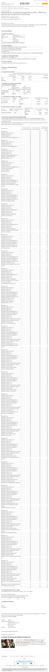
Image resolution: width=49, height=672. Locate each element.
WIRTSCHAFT (12, 6)
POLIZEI (34, 6)
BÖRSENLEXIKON (40, 0)
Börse (12, 8)
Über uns (37, 665)
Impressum (14, 665)
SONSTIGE (42, 6)
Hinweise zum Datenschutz (30, 665)
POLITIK (16, 6)
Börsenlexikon (4, 656)
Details (6, 670)
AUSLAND (31, 6)
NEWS (2, 6)
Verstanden (8, 670)
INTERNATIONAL (38, 6)
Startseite (9, 8)
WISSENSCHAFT (27, 6)
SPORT (18, 6)
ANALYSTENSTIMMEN (9, 7)
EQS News (32, 24)
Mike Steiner (42, 665)
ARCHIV (34, 0)
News (7, 665)
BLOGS (36, 0)
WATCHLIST (46, 0)
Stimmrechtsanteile (16, 8)
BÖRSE (9, 6)
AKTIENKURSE (5, 6)
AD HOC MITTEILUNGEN (4, 7)
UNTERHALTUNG (22, 6)
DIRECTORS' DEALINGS (19, 7)
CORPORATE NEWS (15, 7)
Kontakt (10, 665)
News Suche (44, 3)
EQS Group (44, 24)
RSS (43, 0)
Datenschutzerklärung (21, 665)
